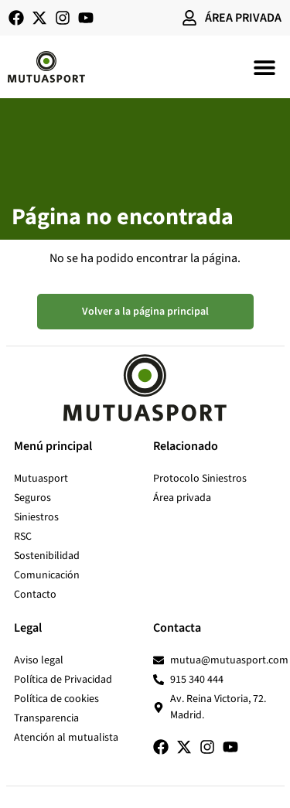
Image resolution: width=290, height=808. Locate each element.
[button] (264, 66)
